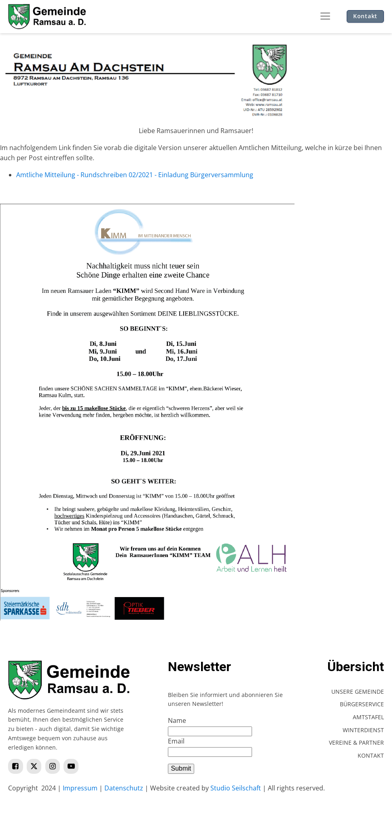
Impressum (80, 788)
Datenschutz (123, 788)
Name (177, 720)
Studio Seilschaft (235, 788)
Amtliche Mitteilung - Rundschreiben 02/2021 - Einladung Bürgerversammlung (134, 174)
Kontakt (365, 16)
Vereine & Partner (356, 742)
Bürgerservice (362, 704)
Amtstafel (368, 717)
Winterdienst (363, 730)
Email (176, 741)
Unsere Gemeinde (357, 691)
